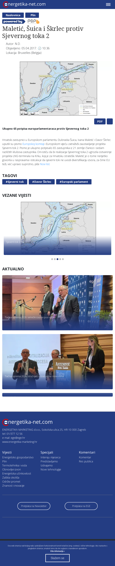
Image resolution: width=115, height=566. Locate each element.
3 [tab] (57, 259)
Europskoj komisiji (33, 144)
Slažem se (57, 558)
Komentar (85, 457)
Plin (33, 15)
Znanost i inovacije (13, 485)
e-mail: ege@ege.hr (13, 437)
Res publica (86, 461)
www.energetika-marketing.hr (19, 442)
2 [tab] (55, 259)
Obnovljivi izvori (11, 469)
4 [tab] (60, 259)
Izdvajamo (47, 465)
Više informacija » (57, 551)
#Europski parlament (74, 181)
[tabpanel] (57, 88)
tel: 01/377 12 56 (12, 433)
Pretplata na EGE (81, 506)
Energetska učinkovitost (16, 473)
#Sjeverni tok (15, 181)
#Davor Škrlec (41, 181)
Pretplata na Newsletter (34, 506)
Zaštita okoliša (10, 477)
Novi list (45, 164)
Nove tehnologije (51, 469)
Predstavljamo (49, 461)
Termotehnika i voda (14, 465)
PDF (100, 121)
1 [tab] (52, 259)
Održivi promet (11, 481)
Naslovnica (13, 15)
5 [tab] (63, 259)
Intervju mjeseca (50, 457)
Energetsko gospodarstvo (18, 457)
